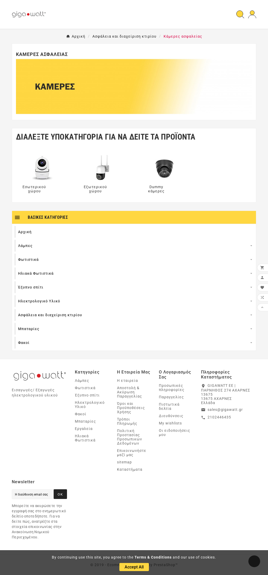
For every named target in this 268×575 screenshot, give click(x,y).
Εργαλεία (84, 429)
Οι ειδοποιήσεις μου (174, 432)
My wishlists (170, 423)
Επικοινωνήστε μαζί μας (131, 452)
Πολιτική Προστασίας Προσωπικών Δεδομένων (129, 437)
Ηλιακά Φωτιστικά (85, 438)
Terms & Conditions (153, 557)
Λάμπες (82, 380)
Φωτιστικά (85, 388)
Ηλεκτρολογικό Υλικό (90, 404)
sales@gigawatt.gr (225, 409)
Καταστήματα (129, 469)
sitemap (124, 462)
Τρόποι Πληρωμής (127, 421)
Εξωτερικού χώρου (95, 189)
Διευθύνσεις (171, 416)
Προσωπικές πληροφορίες (172, 387)
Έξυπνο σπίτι (87, 395)
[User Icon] (252, 14)
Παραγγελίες (171, 397)
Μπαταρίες (85, 421)
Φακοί (80, 414)
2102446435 (219, 417)
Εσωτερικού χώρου (34, 189)
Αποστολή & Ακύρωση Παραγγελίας (129, 392)
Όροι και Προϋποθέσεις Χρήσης (131, 407)
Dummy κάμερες (156, 189)
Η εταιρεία (127, 380)
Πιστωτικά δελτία (169, 406)
